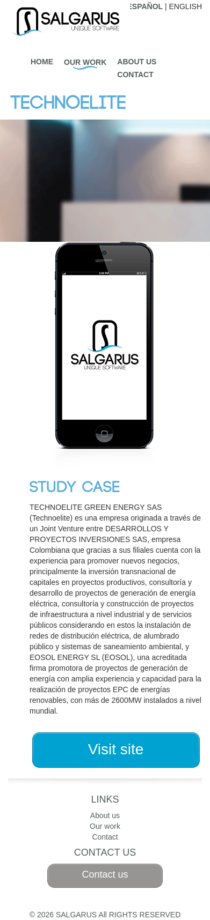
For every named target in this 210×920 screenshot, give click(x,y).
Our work (85, 62)
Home (42, 61)
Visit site (116, 749)
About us (136, 61)
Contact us (105, 874)
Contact (135, 74)
